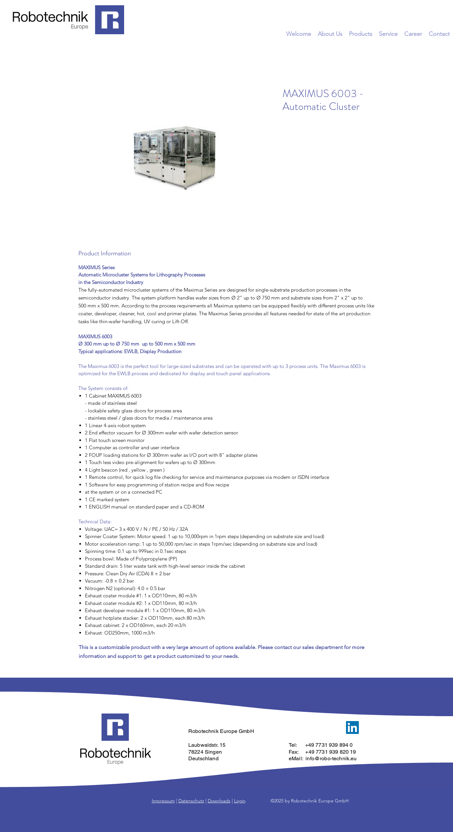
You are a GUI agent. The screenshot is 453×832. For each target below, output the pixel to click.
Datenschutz (191, 801)
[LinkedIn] (352, 727)
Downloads (219, 801)
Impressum (163, 801)
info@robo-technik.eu (331, 758)
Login (240, 801)
